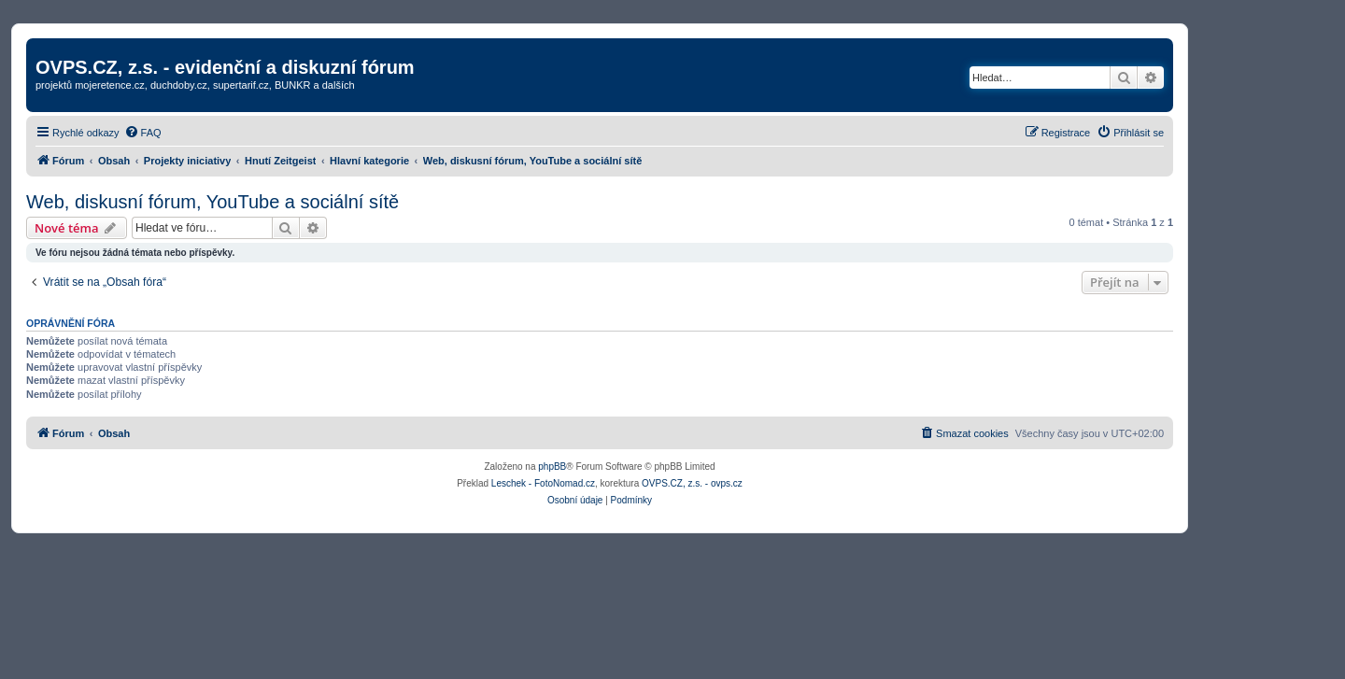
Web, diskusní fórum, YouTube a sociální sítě (212, 201)
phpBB (552, 466)
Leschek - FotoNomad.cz (543, 483)
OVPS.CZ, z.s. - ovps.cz (692, 483)
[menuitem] (143, 132)
